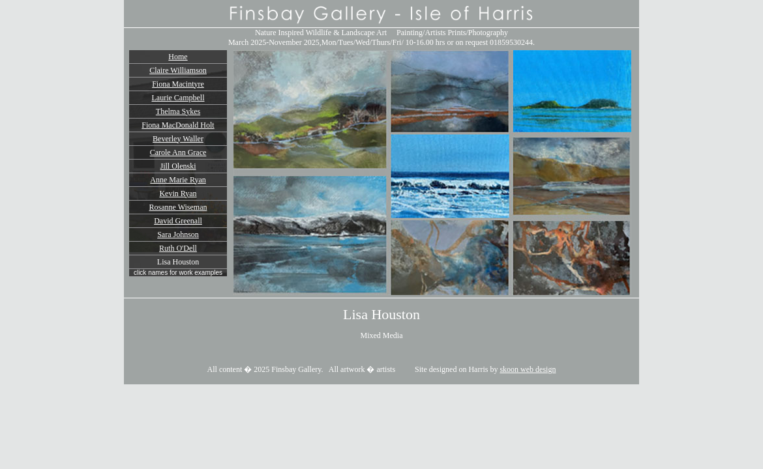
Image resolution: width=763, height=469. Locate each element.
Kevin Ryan (177, 193)
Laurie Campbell (178, 97)
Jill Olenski (178, 166)
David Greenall (178, 220)
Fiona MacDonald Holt (178, 125)
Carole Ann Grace (178, 152)
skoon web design (528, 369)
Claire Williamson (178, 70)
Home (177, 56)
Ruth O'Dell (178, 248)
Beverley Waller (178, 138)
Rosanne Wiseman (178, 207)
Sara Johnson (178, 234)
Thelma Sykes (178, 111)
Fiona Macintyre (178, 84)
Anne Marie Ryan (178, 179)
